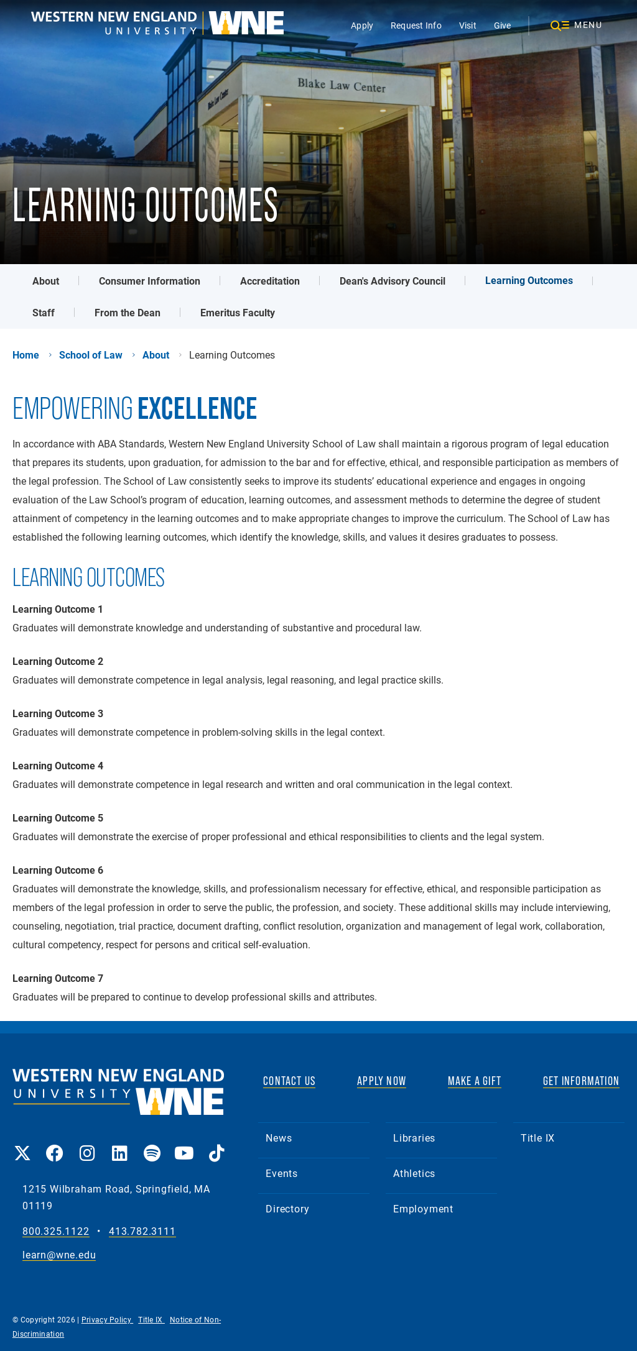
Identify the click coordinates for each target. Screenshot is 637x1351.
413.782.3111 (142, 1231)
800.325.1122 (56, 1231)
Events (282, 1172)
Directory (287, 1208)
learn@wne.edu (59, 1255)
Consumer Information (149, 280)
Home (25, 355)
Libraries (414, 1137)
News (279, 1137)
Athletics (414, 1172)
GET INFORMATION (581, 1081)
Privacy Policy (107, 1319)
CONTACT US (289, 1081)
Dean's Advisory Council (392, 280)
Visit (468, 25)
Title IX (538, 1137)
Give (502, 25)
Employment (423, 1208)
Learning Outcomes (529, 279)
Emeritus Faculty (237, 312)
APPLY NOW (381, 1081)
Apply (362, 25)
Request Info (416, 25)
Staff (43, 312)
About (45, 280)
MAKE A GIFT (474, 1081)
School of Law (91, 355)
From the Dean (127, 312)
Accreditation (270, 280)
